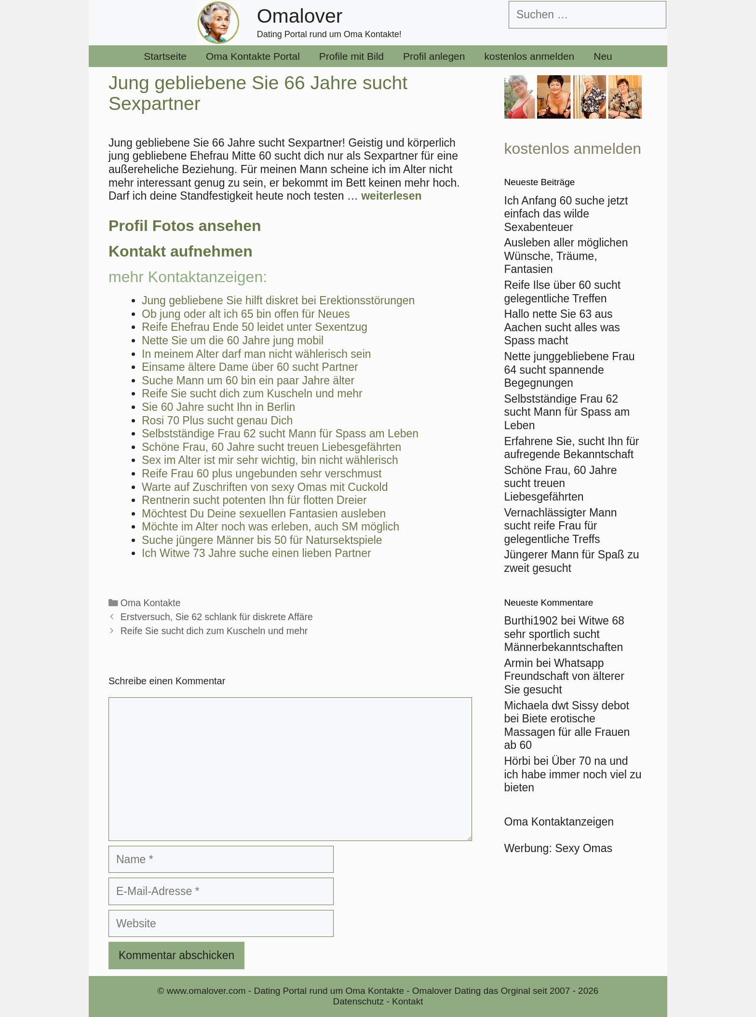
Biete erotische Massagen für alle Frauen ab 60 (567, 731)
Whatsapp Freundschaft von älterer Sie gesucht (564, 676)
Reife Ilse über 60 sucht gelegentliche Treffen (562, 292)
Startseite (165, 56)
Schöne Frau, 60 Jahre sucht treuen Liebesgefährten (560, 483)
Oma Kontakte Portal (253, 56)
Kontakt (407, 1001)
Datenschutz (358, 1001)
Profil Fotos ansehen (184, 225)
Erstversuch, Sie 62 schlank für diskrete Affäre (217, 616)
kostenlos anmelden (529, 56)
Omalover (300, 16)
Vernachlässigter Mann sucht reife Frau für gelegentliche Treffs (560, 525)
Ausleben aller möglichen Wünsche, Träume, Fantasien (566, 255)
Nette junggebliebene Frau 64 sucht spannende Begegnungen (569, 369)
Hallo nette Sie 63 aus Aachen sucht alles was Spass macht (562, 327)
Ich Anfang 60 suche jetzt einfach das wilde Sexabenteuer (566, 213)
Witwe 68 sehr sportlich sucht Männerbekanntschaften (564, 633)
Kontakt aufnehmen (180, 251)
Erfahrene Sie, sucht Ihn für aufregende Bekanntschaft (571, 448)
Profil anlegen (434, 56)
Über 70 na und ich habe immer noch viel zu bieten (573, 774)
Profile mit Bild (351, 56)
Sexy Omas (583, 848)
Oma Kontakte (151, 602)
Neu (603, 56)
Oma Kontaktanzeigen (559, 821)
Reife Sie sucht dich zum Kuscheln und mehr (214, 630)
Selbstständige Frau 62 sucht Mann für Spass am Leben (567, 412)
